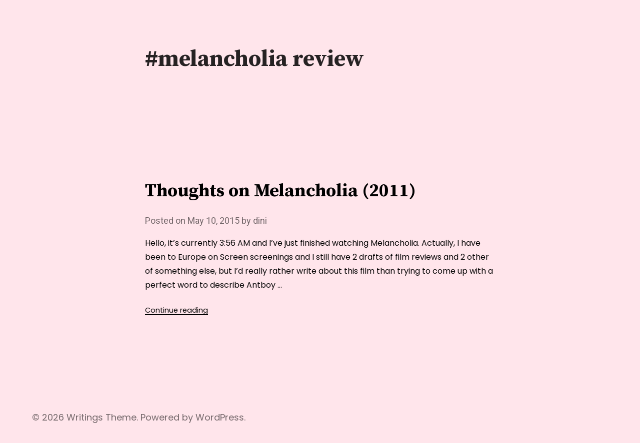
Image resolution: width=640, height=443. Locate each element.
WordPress (220, 417)
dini (260, 220)
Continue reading (176, 310)
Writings (84, 417)
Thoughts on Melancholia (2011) (280, 191)
